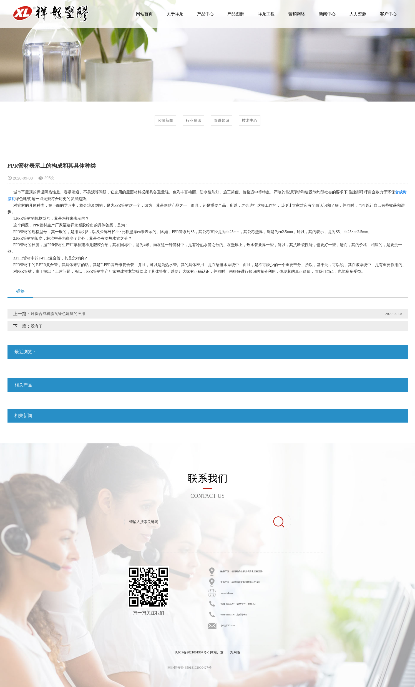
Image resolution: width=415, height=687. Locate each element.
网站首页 (144, 14)
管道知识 (221, 120)
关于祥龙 (175, 14)
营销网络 (296, 14)
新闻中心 (327, 14)
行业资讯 (193, 120)
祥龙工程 (266, 14)
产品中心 (205, 14)
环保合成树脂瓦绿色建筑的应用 (58, 314)
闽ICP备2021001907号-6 (192, 652)
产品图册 (235, 14)
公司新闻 (165, 120)
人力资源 (357, 14)
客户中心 (388, 14)
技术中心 (249, 120)
